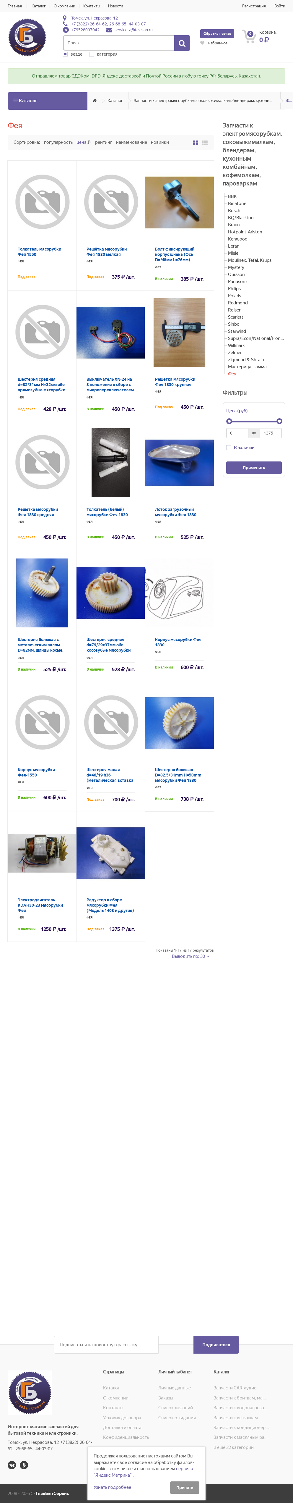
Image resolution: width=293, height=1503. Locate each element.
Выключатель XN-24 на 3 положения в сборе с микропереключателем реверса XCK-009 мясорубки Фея (110, 390)
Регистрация (254, 6)
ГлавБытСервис (52, 1493)
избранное (213, 43)
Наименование (131, 142)
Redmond (238, 303)
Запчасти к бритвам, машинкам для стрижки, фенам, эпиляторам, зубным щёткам (241, 1398)
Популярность (58, 142)
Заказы (165, 1398)
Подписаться (216, 1344)
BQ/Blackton (241, 217)
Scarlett (235, 317)
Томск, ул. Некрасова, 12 (94, 18)
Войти (279, 6)
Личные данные (174, 1388)
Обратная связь (217, 34)
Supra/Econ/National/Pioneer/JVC (257, 338)
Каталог (39, 6)
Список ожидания (177, 1417)
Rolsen (235, 310)
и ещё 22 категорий (234, 1447)
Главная (15, 6)
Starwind (237, 331)
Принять (184, 1487)
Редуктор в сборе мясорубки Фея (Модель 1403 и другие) (110, 905)
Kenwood (238, 239)
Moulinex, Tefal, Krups (249, 260)
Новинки (160, 142)
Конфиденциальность (126, 1437)
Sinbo (234, 324)
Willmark (236, 345)
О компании (64, 6)
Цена (81, 142)
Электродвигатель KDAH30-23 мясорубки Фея (40, 905)
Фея (289, 100)
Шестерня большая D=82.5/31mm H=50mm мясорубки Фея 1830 (178, 775)
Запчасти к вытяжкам (236, 1417)
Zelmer (235, 352)
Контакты (91, 6)
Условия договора (122, 1417)
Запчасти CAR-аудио (235, 1388)
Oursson (236, 274)
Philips (234, 288)
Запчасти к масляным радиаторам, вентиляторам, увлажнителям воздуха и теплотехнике (241, 1437)
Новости (115, 6)
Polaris (234, 295)
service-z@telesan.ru (134, 30)
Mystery (236, 267)
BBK (232, 196)
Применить (254, 467)
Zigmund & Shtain (246, 359)
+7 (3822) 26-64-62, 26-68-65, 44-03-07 (108, 24)
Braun (234, 224)
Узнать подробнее (112, 1487)
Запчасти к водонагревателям (241, 1407)
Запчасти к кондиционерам (241, 1427)
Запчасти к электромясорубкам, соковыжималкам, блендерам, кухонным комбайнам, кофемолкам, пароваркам (207, 100)
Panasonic (238, 281)
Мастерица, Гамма (247, 366)
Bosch (234, 210)
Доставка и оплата (122, 1427)
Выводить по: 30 (189, 956)
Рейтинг (103, 142)
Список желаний (175, 1407)
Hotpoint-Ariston (245, 232)
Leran (234, 246)
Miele (233, 253)
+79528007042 (85, 30)
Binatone (237, 203)
